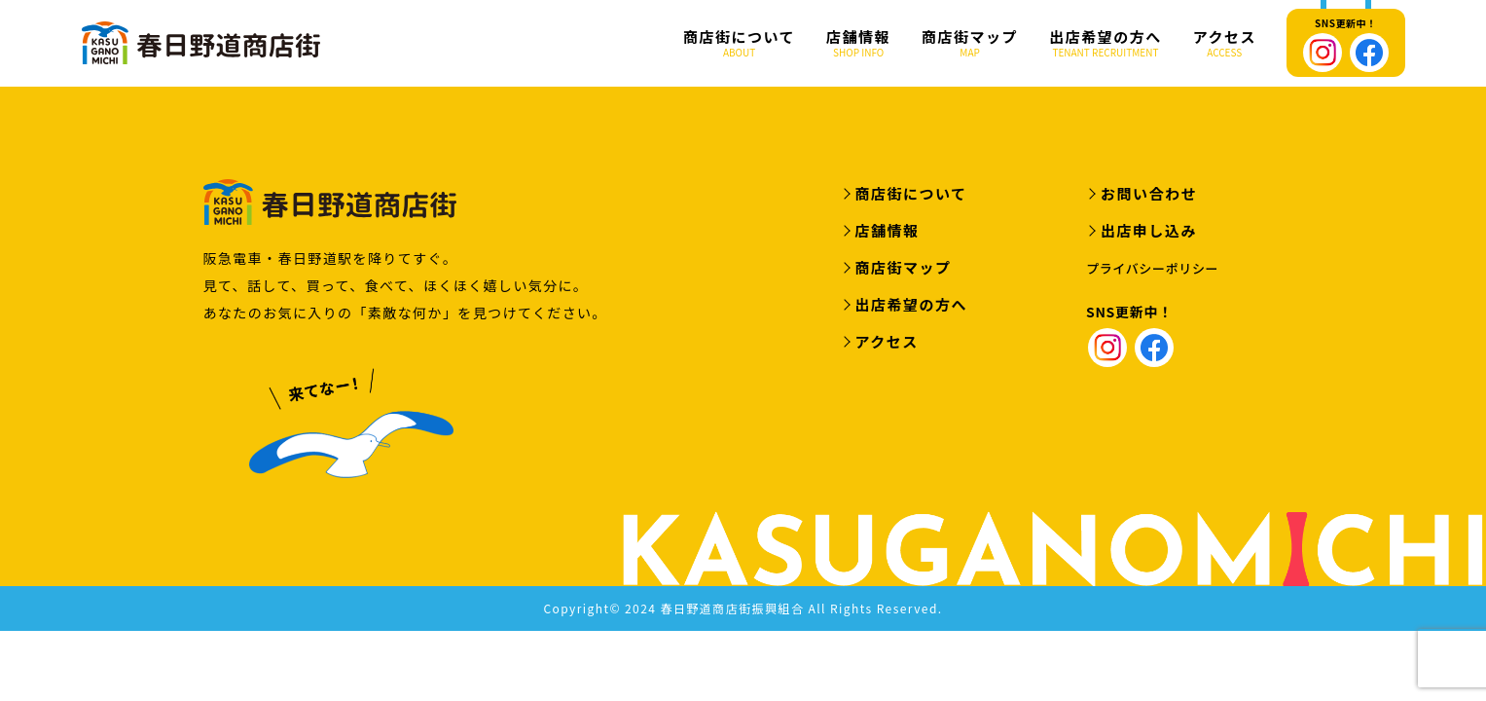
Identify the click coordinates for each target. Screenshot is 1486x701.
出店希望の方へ (1105, 43)
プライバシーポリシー (1152, 270)
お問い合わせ (1149, 195)
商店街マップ (970, 43)
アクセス (1224, 43)
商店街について (739, 43)
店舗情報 (858, 43)
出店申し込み (1149, 232)
